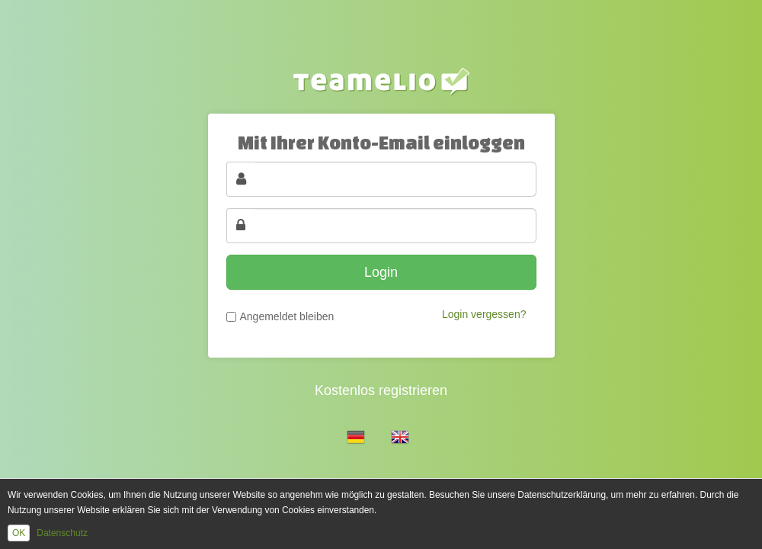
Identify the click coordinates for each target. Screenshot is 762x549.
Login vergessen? (484, 314)
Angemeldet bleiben (287, 316)
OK (18, 533)
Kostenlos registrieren (381, 390)
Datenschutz (62, 533)
